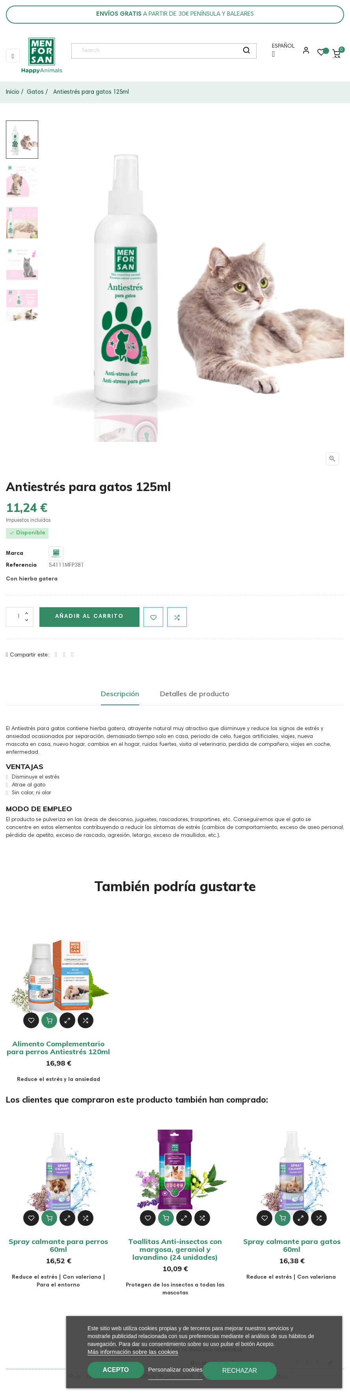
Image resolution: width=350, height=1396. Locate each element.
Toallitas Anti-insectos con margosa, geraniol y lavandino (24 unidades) (175, 1249)
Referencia (21, 565)
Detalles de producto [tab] (194, 693)
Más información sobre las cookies (133, 1351)
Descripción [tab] (120, 693)
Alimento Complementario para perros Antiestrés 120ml (58, 1047)
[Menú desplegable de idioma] (281, 53)
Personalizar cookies (184, 1369)
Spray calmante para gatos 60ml (292, 1245)
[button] (304, 53)
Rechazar (248, 1370)
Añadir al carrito (89, 616)
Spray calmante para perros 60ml (58, 1245)
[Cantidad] (20, 617)
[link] (41, 55)
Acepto (120, 1369)
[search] (246, 51)
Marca (14, 553)
